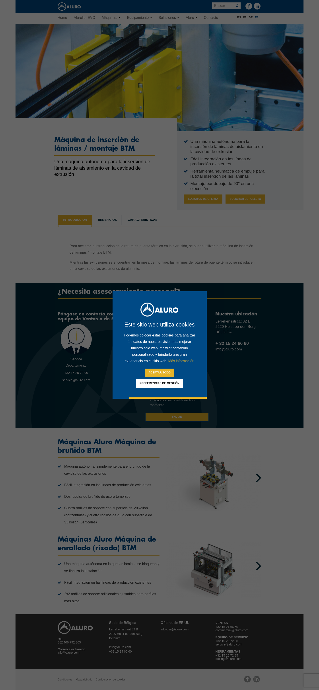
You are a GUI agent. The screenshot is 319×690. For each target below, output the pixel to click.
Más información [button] (181, 361)
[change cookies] (159, 383)
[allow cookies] (159, 373)
